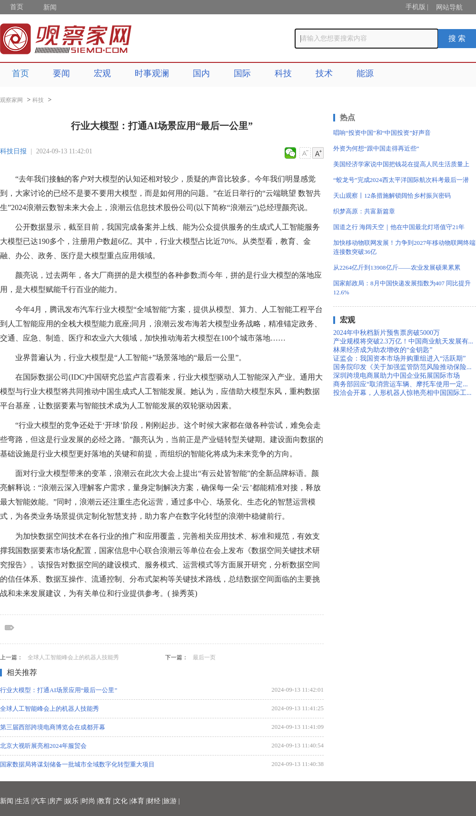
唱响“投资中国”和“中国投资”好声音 (382, 132)
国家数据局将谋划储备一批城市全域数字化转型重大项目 (77, 764)
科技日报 (13, 151)
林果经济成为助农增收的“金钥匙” (382, 349)
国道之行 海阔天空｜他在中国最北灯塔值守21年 (399, 227)
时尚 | (90, 801)
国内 (201, 73)
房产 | (57, 801)
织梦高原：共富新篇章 (364, 211)
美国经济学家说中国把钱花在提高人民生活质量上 (401, 164)
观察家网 (11, 100)
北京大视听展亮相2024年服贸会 (43, 745)
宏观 (102, 73)
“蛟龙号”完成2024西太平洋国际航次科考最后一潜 (401, 179)
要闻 (61, 73)
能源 (365, 73)
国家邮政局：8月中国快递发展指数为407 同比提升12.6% (402, 288)
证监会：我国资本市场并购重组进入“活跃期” (399, 358)
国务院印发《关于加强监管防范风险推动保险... (402, 367)
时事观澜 (152, 73)
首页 (16, 6)
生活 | (24, 801)
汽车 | (41, 801)
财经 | (155, 801)
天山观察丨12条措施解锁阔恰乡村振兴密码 (392, 195)
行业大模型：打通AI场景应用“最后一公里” (58, 690)
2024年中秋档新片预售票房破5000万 (386, 332)
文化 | (122, 801)
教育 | (106, 801)
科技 (283, 73)
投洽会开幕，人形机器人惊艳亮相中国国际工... (402, 392)
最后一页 (204, 657)
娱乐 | (73, 801)
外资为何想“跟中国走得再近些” (376, 148)
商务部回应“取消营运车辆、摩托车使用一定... (400, 384)
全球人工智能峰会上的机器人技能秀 (73, 657)
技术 (324, 73)
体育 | (139, 801)
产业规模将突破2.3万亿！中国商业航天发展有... (403, 341)
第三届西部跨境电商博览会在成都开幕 (52, 727)
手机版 (416, 6)
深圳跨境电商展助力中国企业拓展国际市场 (396, 375)
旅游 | (171, 801)
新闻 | (8, 801)
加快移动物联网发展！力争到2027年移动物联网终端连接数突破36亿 (404, 247)
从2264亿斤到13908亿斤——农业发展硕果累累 (396, 267)
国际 (242, 73)
